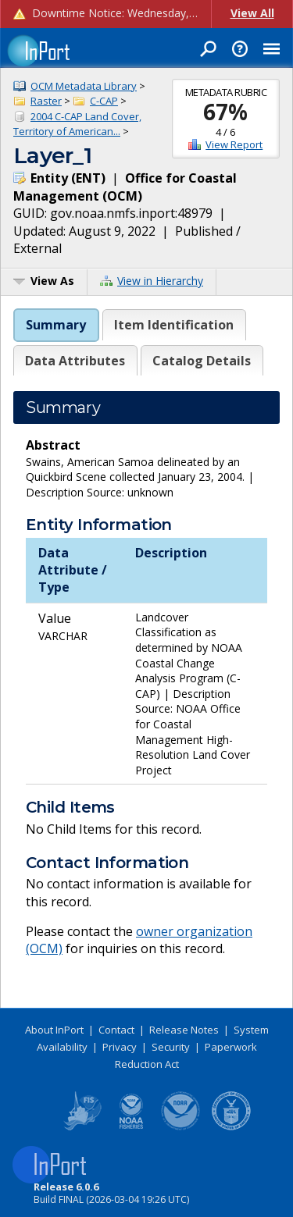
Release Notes (184, 1030)
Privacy (119, 1047)
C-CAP (104, 101)
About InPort (54, 1030)
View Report (234, 144)
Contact (116, 1030)
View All (252, 12)
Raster (46, 101)
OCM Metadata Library (83, 86)
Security (171, 1047)
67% (225, 111)
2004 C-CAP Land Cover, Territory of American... (77, 124)
